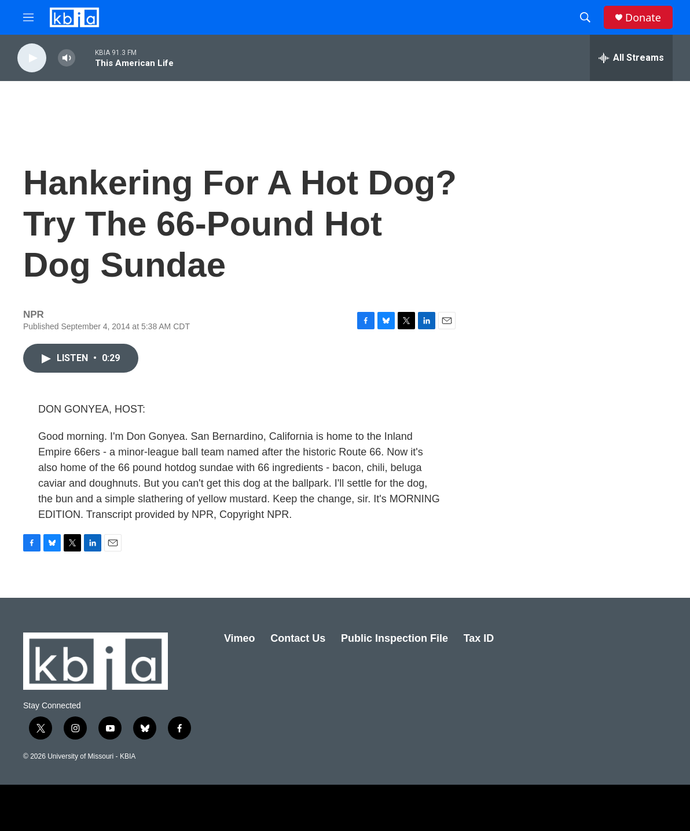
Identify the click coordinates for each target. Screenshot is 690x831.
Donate (643, 18)
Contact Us (297, 638)
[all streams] (631, 58)
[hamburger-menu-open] (28, 17)
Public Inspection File (394, 638)
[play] (32, 58)
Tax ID (479, 638)
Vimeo (239, 638)
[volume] (66, 58)
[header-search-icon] (585, 17)
